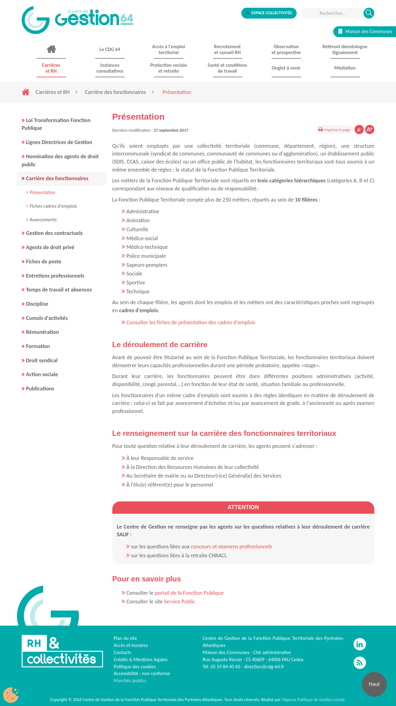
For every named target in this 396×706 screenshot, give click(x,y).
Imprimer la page (337, 130)
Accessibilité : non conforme (142, 673)
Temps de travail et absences (59, 289)
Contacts (122, 652)
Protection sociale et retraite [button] (168, 68)
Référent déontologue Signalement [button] (344, 49)
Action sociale (42, 374)
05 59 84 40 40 (225, 667)
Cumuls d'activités (47, 318)
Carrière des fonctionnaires (115, 92)
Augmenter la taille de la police (369, 129)
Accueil (51, 49)
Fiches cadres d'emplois (53, 206)
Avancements (43, 220)
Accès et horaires (131, 645)
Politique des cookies (135, 667)
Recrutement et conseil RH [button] (227, 49)
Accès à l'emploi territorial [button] (168, 49)
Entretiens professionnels (55, 275)
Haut (374, 684)
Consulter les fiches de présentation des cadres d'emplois (191, 322)
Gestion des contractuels (54, 233)
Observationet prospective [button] (286, 49)
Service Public (179, 601)
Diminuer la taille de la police (359, 129)
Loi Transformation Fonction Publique (56, 124)
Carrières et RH (53, 92)
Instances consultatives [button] (109, 68)
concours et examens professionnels (231, 546)
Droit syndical (42, 360)
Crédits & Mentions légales (141, 659)
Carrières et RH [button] (51, 68)
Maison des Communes (365, 31)
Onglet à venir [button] (286, 68)
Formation (38, 346)
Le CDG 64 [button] (109, 49)
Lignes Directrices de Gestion (59, 142)
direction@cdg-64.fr (264, 667)
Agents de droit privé (50, 247)
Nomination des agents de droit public (60, 160)
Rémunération (42, 332)
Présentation (42, 192)
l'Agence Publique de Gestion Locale (313, 699)
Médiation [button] (345, 68)
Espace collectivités (269, 12)
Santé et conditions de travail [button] (227, 68)
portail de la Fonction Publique (189, 592)
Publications (40, 388)
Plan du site (125, 638)
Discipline (37, 303)
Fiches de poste (43, 261)
